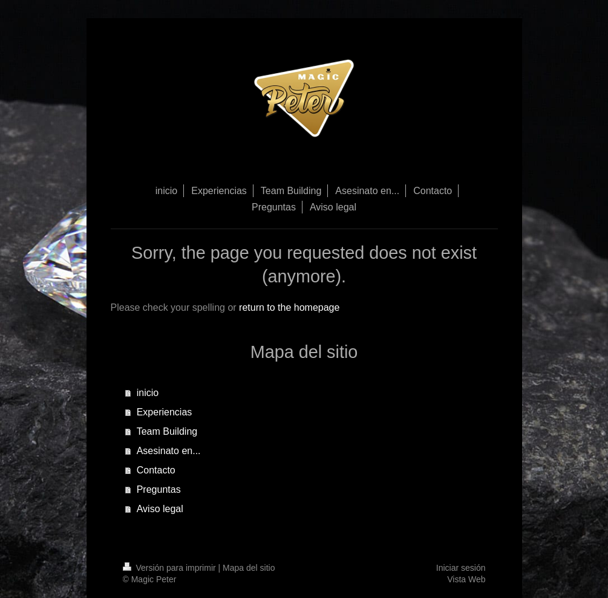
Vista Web (466, 579)
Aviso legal (160, 509)
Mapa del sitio (249, 568)
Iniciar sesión (461, 568)
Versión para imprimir (170, 568)
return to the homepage (289, 307)
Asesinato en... (169, 451)
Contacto (156, 470)
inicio (148, 393)
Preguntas (159, 489)
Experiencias (164, 412)
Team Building (167, 431)
